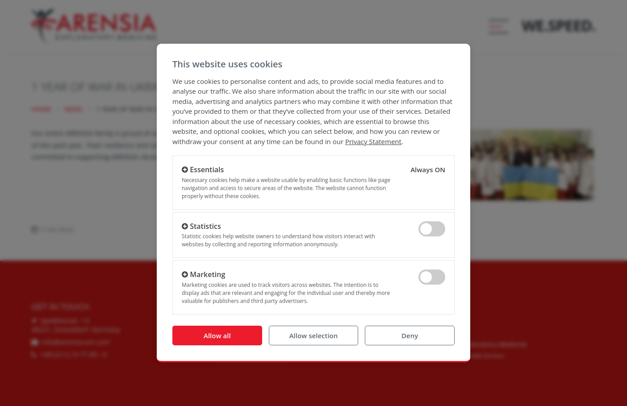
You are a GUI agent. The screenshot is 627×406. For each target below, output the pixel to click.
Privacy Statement (373, 141)
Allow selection (313, 335)
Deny (409, 335)
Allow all (217, 335)
